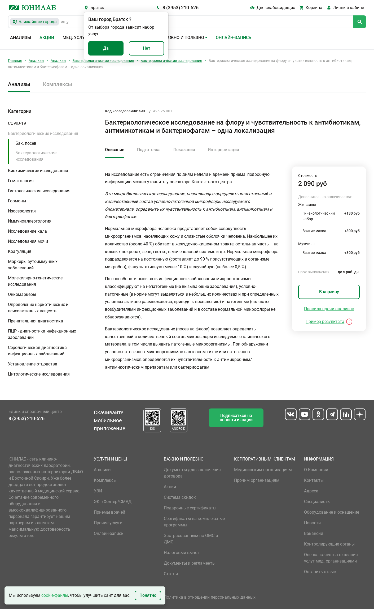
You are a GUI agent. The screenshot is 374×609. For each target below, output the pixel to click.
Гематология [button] (21, 180)
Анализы (20, 37)
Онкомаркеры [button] (22, 294)
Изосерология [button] (22, 211)
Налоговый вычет (181, 552)
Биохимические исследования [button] (38, 170)
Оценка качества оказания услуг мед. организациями (331, 558)
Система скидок (180, 497)
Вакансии (313, 533)
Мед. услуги (76, 37)
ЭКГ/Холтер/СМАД (112, 501)
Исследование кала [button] (27, 231)
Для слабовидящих (276, 7)
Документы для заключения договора (192, 473)
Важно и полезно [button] (184, 37)
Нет (146, 48)
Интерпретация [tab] (223, 149)
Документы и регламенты (189, 563)
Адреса (311, 490)
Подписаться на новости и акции (236, 417)
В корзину (329, 291)
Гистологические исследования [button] (39, 190)
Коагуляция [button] (19, 251)
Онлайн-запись (233, 37)
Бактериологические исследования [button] (43, 133)
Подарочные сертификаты (190, 507)
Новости (312, 522)
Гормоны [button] (17, 200)
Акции (46, 37)
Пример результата (325, 321)
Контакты (314, 480)
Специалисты (317, 501)
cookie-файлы (54, 595)
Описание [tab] (114, 149)
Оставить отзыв (320, 571)
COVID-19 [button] (17, 123)
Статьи (171, 573)
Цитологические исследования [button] (39, 374)
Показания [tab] (184, 149)
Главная (15, 60)
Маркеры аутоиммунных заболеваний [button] (33, 264)
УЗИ (98, 490)
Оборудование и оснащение (331, 512)
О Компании (316, 469)
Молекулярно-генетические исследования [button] (35, 281)
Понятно (147, 595)
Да (106, 48)
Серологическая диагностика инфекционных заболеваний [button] (37, 350)
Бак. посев (25, 143)
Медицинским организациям (263, 469)
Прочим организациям (256, 480)
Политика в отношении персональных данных (210, 597)
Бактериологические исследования (103, 60)
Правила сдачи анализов (329, 308)
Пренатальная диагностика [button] (35, 320)
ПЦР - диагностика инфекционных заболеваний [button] (42, 334)
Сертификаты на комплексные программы (194, 521)
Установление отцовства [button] (32, 364)
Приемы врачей (109, 512)
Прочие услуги (108, 522)
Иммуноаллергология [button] (29, 221)
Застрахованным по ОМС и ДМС (191, 538)
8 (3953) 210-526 (180, 7)
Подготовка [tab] (149, 149)
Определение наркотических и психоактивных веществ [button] (38, 307)
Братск (97, 7)
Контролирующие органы (329, 544)
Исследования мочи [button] (28, 241)
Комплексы (57, 84)
